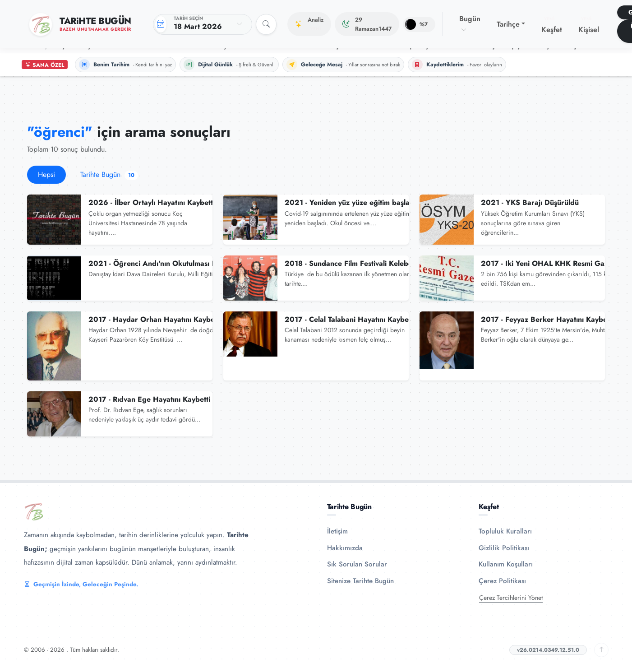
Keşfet (551, 25)
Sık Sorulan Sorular (357, 564)
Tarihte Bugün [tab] (109, 174)
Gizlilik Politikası (504, 548)
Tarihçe (508, 24)
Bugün (469, 24)
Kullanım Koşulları (506, 564)
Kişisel (588, 25)
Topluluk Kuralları (505, 531)
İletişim (337, 531)
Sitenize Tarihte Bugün (360, 581)
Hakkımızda (345, 548)
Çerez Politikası (502, 581)
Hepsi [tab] (46, 174)
